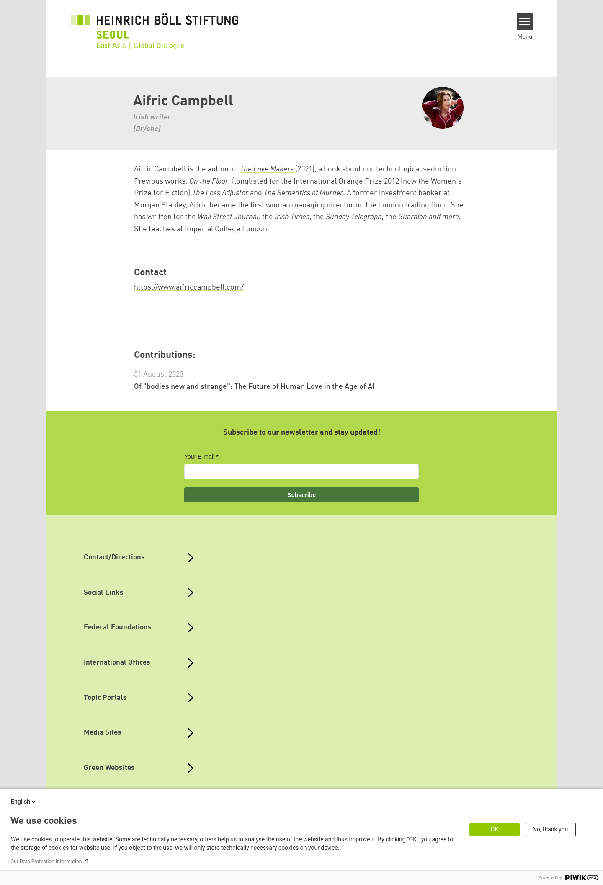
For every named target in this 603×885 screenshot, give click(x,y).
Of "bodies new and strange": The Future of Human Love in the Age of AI (254, 387)
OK (494, 829)
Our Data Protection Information (46, 861)
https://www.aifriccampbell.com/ (189, 287)
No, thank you (550, 829)
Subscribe (301, 495)
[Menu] (525, 21)
